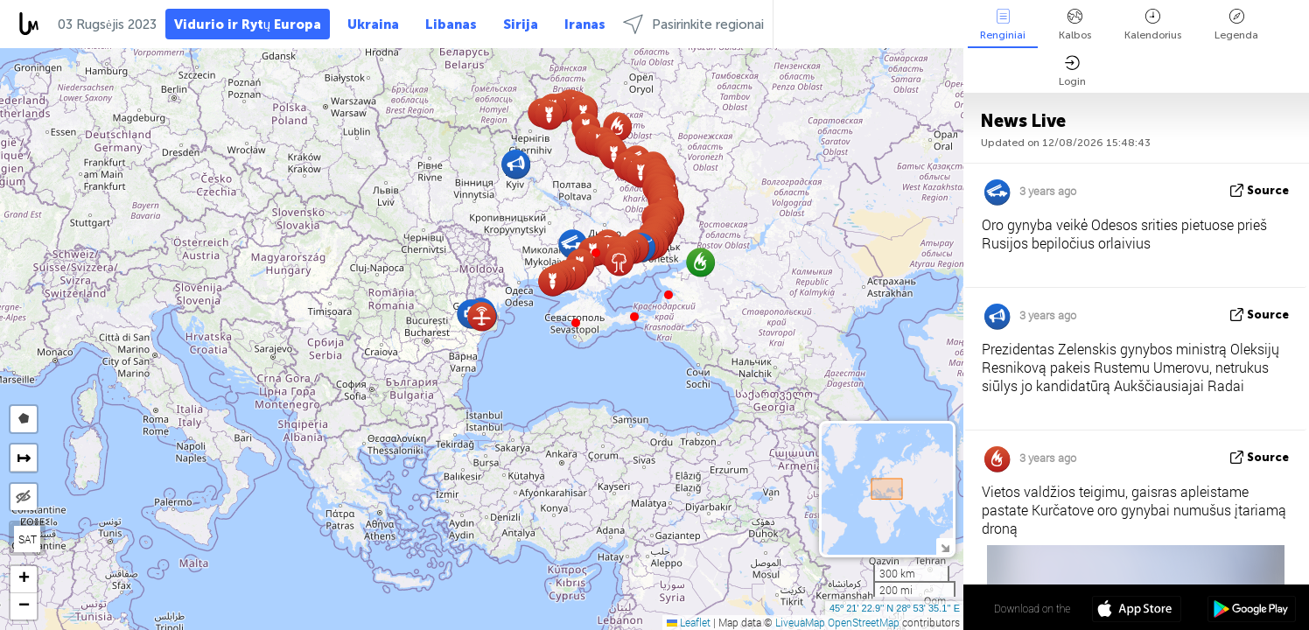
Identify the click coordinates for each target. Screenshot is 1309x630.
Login (1072, 71)
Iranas (585, 24)
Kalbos (1075, 25)
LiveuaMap (800, 622)
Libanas (451, 24)
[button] (634, 316)
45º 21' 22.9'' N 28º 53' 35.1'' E (895, 608)
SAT (27, 539)
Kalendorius (1152, 25)
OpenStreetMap (864, 622)
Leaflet (688, 622)
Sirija (520, 24)
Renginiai (1003, 25)
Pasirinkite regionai (693, 24)
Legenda (1236, 25)
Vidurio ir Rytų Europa (247, 24)
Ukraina (373, 24)
